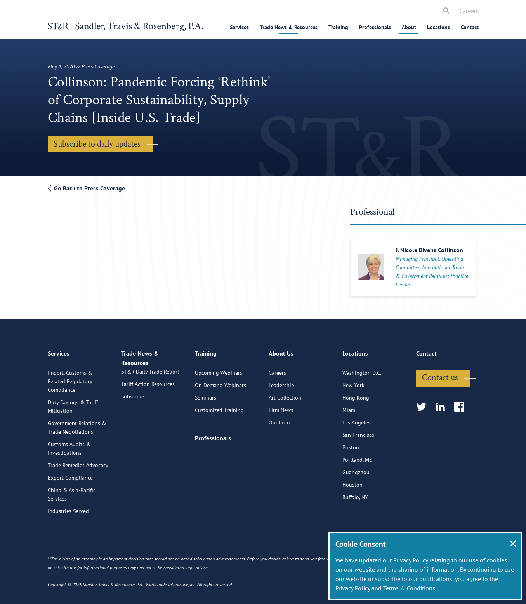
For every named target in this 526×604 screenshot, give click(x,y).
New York (353, 415)
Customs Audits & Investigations (69, 479)
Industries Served (68, 541)
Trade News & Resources (289, 27)
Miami (349, 440)
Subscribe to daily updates (97, 144)
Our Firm (279, 453)
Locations (438, 27)
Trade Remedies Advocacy (78, 495)
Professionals (375, 27)
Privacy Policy (352, 588)
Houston (352, 515)
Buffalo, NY (355, 527)
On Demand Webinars (220, 415)
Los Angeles (356, 453)
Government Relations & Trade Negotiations (77, 458)
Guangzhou (356, 502)
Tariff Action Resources (148, 423)
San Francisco (358, 465)
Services (239, 27)
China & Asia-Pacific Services (71, 525)
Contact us (440, 408)
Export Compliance (70, 508)
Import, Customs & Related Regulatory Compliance (70, 412)
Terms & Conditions (409, 588)
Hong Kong (355, 428)
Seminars (205, 428)
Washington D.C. (361, 403)
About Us (281, 387)
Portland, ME (357, 490)
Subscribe (132, 436)
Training (338, 27)
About (409, 27)
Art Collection (285, 428)
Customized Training (219, 440)
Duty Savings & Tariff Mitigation (73, 437)
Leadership (281, 415)
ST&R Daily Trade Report (150, 411)
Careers (469, 11)
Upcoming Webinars (218, 403)
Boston (350, 478)
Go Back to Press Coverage (86, 188)
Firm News (281, 440)
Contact (470, 27)
